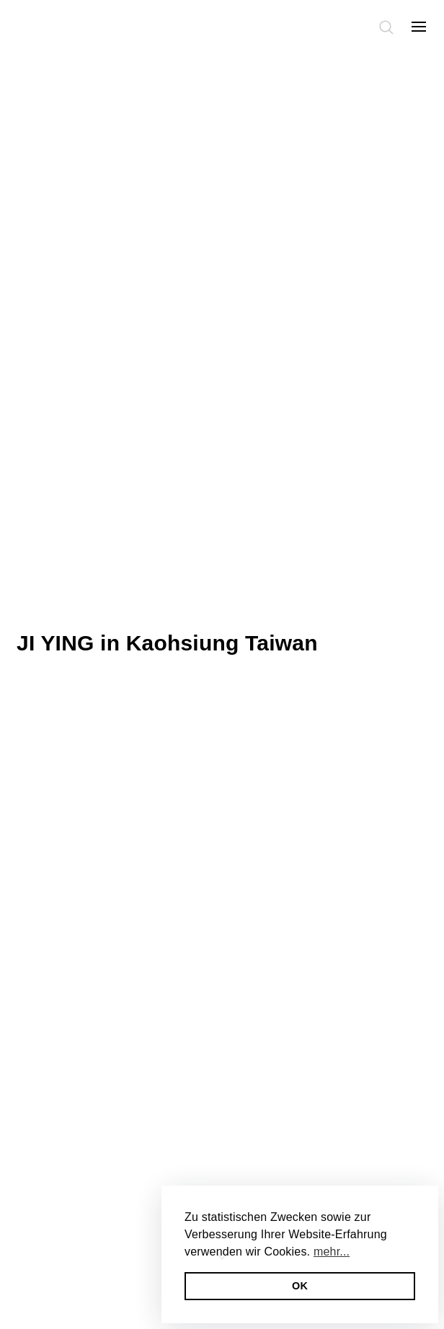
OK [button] (300, 1286)
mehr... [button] (332, 1251)
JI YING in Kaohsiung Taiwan (167, 643)
